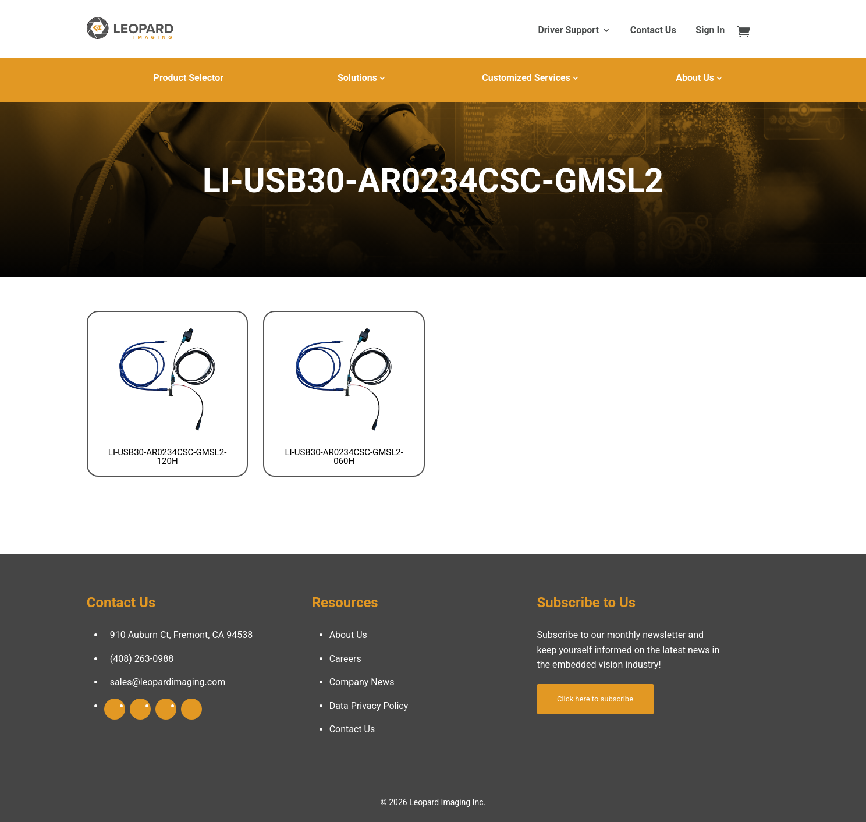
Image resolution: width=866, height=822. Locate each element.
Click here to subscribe (595, 699)
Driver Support (568, 31)
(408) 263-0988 (141, 658)
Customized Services (526, 77)
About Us (695, 77)
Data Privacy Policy (369, 705)
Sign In (710, 31)
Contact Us (653, 31)
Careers (345, 658)
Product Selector (188, 77)
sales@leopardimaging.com (168, 682)
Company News (362, 682)
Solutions (357, 77)
